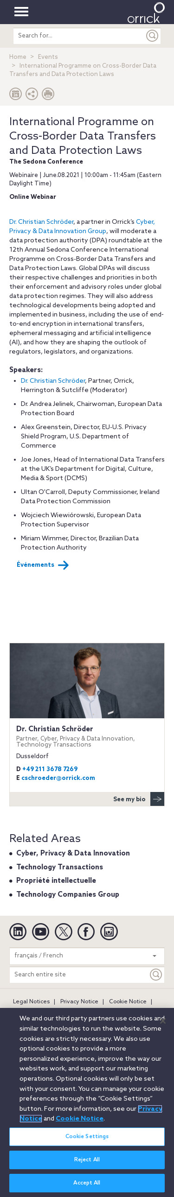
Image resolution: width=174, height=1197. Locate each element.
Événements (43, 565)
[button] (32, 96)
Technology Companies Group (67, 895)
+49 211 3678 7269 (49, 769)
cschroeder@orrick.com (58, 778)
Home (17, 57)
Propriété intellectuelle (56, 881)
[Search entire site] (78, 974)
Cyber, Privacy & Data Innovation (73, 853)
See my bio (138, 799)
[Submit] (152, 35)
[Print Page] (48, 96)
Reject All (87, 1166)
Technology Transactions (59, 867)
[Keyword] (156, 974)
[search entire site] (79, 35)
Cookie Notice (128, 1002)
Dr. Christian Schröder (41, 222)
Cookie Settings (87, 1143)
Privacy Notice (79, 1002)
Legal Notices (31, 1002)
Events (48, 57)
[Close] (163, 1026)
